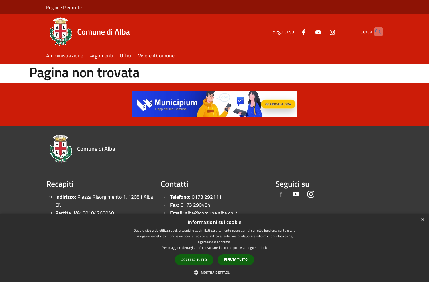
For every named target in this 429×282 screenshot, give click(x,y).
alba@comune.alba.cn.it (211, 213)
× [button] (422, 220)
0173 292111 (207, 197)
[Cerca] (376, 32)
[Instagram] (322, 31)
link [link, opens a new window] (264, 247)
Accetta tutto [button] (194, 259)
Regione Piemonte (64, 7)
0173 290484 (195, 205)
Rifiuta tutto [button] (236, 259)
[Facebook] (294, 31)
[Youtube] (308, 31)
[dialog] (214, 248)
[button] (214, 272)
